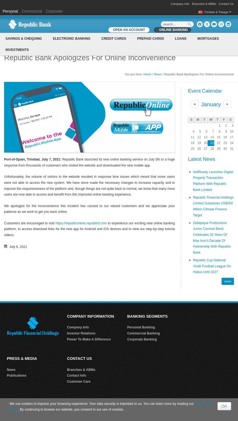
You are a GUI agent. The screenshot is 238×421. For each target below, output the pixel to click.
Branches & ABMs (204, 3)
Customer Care (79, 381)
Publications (16, 375)
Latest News (201, 159)
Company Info (180, 3)
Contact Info (76, 375)
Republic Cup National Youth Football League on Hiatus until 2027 (212, 266)
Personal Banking (141, 327)
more (227, 281)
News (158, 74)
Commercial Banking (143, 333)
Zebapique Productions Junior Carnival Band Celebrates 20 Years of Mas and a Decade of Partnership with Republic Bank (212, 237)
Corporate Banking (142, 339)
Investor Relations (81, 333)
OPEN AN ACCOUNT (129, 30)
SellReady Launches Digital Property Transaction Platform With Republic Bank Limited (213, 181)
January (211, 104)
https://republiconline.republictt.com (81, 223)
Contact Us (226, 3)
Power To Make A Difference (89, 339)
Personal (11, 11)
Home (147, 74)
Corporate (54, 11)
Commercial (32, 11)
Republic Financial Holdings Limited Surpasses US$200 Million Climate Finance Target (213, 206)
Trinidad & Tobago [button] (217, 12)
